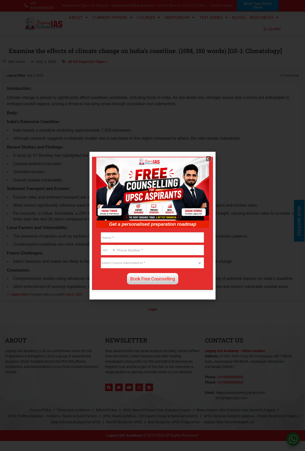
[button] (208, 159)
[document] (152, 225)
